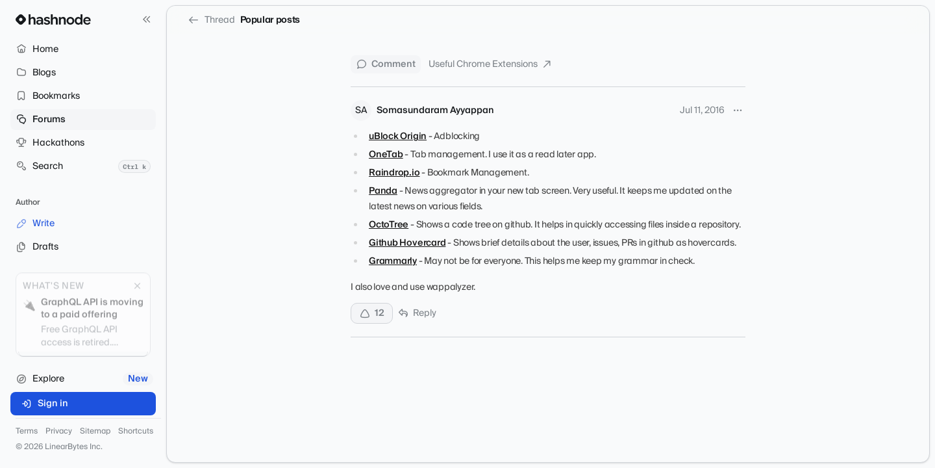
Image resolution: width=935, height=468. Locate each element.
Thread (211, 20)
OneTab (386, 154)
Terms (27, 431)
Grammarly (393, 261)
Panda (383, 191)
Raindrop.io (394, 173)
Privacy (58, 431)
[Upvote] (372, 313)
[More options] (737, 110)
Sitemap (95, 431)
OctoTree (388, 225)
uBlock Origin (398, 136)
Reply (417, 313)
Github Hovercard (407, 243)
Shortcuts (135, 431)
